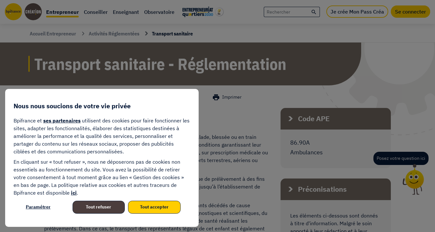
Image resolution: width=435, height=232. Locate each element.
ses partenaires (62, 120)
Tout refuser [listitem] (98, 207)
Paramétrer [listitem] (38, 207)
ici (74, 192)
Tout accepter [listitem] (154, 207)
